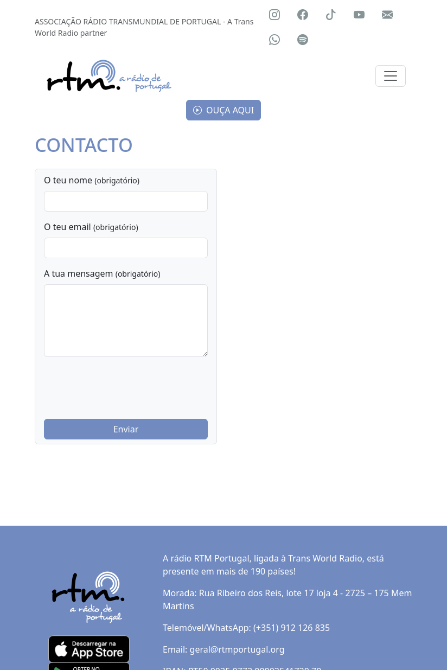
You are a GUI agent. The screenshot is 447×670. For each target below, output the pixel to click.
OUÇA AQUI (223, 110)
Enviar (126, 429)
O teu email (91, 227)
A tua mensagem (102, 273)
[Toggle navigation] (390, 76)
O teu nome (91, 180)
